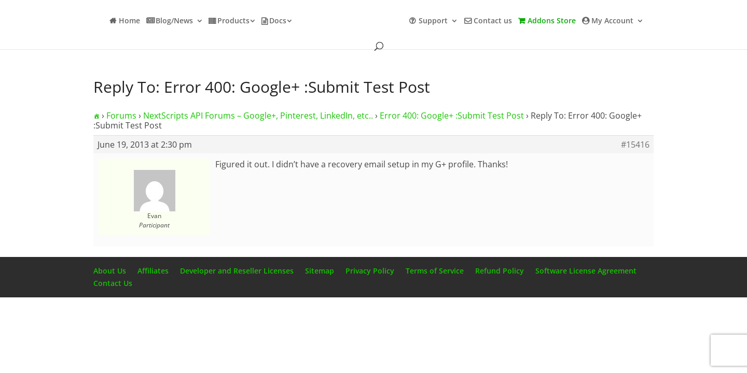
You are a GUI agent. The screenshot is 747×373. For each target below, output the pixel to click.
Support (433, 21)
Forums (121, 115)
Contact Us (112, 283)
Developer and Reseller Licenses (237, 271)
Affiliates (153, 271)
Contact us (493, 21)
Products (233, 21)
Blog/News (174, 21)
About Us (109, 271)
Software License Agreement (586, 271)
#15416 (635, 144)
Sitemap (319, 271)
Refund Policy (499, 271)
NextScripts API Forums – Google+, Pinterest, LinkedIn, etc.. (258, 115)
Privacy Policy (369, 271)
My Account (612, 21)
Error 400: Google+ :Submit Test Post (452, 115)
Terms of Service (435, 271)
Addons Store (552, 21)
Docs (277, 21)
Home (129, 21)
